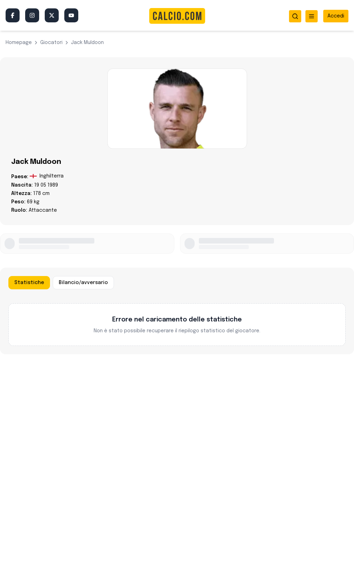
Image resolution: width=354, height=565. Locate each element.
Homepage (19, 42)
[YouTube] (71, 15)
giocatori (51, 42)
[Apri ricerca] (295, 16)
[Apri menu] (311, 16)
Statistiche (29, 282)
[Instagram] (32, 15)
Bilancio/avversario (83, 282)
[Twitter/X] (52, 15)
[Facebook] (13, 15)
